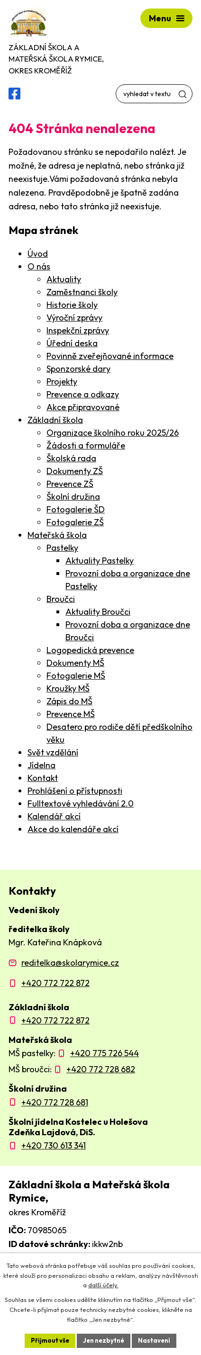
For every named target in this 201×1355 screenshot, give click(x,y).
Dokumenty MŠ (75, 662)
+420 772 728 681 (54, 1102)
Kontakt (42, 777)
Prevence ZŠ (69, 483)
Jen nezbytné (103, 1340)
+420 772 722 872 (55, 983)
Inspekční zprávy (77, 330)
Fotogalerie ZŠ (75, 522)
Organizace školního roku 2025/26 (112, 432)
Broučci (60, 598)
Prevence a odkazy (82, 394)
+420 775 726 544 (104, 1053)
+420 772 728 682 (100, 1069)
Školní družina (73, 496)
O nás (38, 266)
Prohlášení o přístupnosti (74, 790)
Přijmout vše (50, 1340)
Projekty (61, 381)
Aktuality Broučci (97, 611)
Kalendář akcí (54, 816)
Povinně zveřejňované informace (110, 355)
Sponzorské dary (78, 368)
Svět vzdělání (52, 752)
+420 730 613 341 (53, 1145)
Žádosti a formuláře (85, 445)
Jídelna (41, 765)
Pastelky (62, 547)
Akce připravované (82, 407)
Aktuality (63, 279)
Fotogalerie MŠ (75, 675)
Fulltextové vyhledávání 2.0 (80, 803)
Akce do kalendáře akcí (73, 829)
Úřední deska (72, 343)
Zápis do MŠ (69, 701)
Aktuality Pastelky (99, 560)
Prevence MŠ (70, 714)
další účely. (103, 1285)
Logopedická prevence (90, 650)
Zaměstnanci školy (82, 292)
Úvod (37, 253)
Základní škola (55, 419)
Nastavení (154, 1340)
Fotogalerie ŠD (75, 509)
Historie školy (72, 304)
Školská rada (71, 458)
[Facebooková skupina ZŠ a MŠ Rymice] (14, 93)
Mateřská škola (57, 534)
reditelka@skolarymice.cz (70, 962)
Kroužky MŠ (68, 688)
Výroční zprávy (74, 317)
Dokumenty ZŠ (74, 471)
